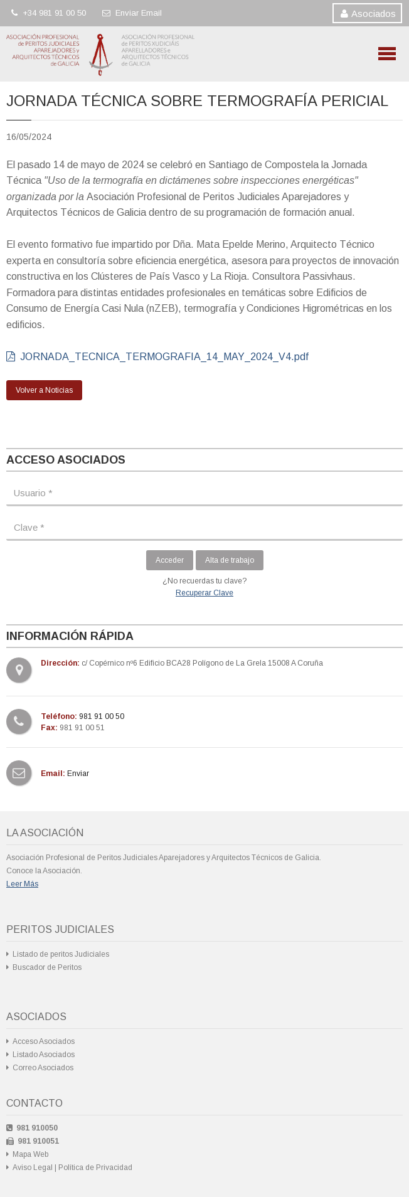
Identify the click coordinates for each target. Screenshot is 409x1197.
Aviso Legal (33, 1167)
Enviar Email (132, 13)
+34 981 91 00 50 (48, 13)
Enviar (78, 773)
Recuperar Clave (204, 592)
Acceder (170, 560)
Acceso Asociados (44, 1041)
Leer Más (22, 884)
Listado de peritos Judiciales (61, 954)
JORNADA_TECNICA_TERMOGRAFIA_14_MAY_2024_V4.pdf (157, 356)
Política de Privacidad (95, 1167)
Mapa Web (30, 1154)
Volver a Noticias (44, 390)
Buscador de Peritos (47, 967)
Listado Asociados (44, 1054)
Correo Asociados (43, 1067)
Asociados (373, 13)
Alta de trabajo (229, 560)
